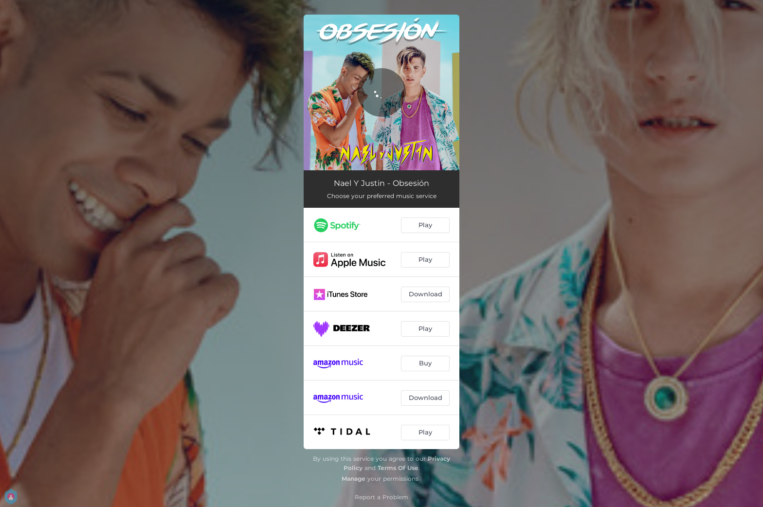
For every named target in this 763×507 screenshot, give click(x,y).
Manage (353, 478)
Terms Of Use (398, 467)
